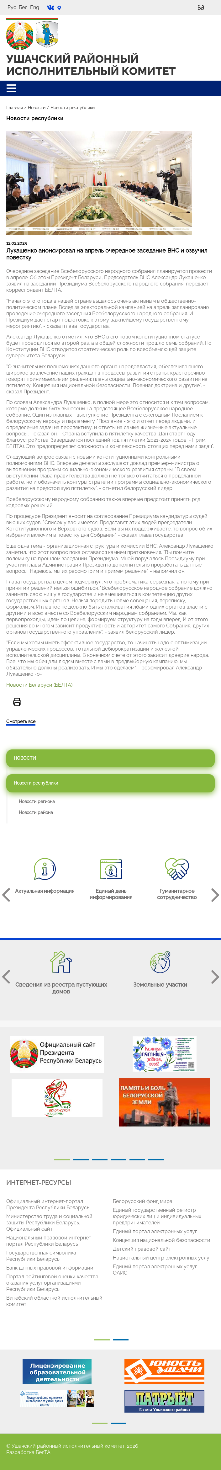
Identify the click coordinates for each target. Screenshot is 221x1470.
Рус (12, 7)
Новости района (36, 812)
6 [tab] (156, 1159)
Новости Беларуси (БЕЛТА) (39, 685)
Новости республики (36, 783)
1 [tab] (62, 1159)
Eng (34, 7)
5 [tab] (137, 1159)
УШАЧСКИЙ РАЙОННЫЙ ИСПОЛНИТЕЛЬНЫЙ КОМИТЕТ (91, 65)
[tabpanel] (57, 1079)
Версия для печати (17, 701)
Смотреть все (20, 721)
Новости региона (37, 801)
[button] (11, 88)
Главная (14, 107)
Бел (23, 7)
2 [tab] (81, 1159)
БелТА (43, 1452)
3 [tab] (100, 1159)
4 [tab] (118, 1159)
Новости (36, 107)
